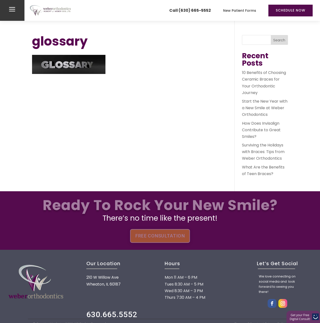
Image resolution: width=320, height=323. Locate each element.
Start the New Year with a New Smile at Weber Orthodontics (264, 107)
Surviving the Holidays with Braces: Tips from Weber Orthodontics (263, 151)
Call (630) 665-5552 (190, 10)
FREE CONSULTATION (160, 236)
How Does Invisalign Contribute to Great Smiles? (261, 129)
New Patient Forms (239, 10)
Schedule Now (290, 10)
